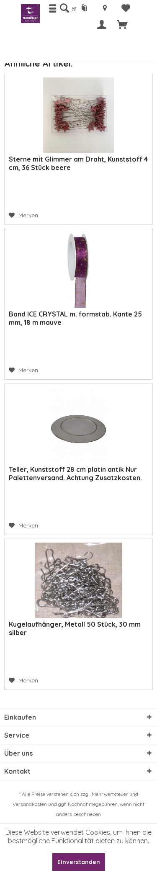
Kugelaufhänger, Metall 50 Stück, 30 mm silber (75, 628)
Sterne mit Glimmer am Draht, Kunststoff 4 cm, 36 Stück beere (78, 163)
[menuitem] (64, 8)
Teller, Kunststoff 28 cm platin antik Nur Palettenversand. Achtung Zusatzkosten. (75, 473)
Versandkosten (30, 804)
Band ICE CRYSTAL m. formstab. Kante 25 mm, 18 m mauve (75, 318)
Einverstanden (78, 862)
